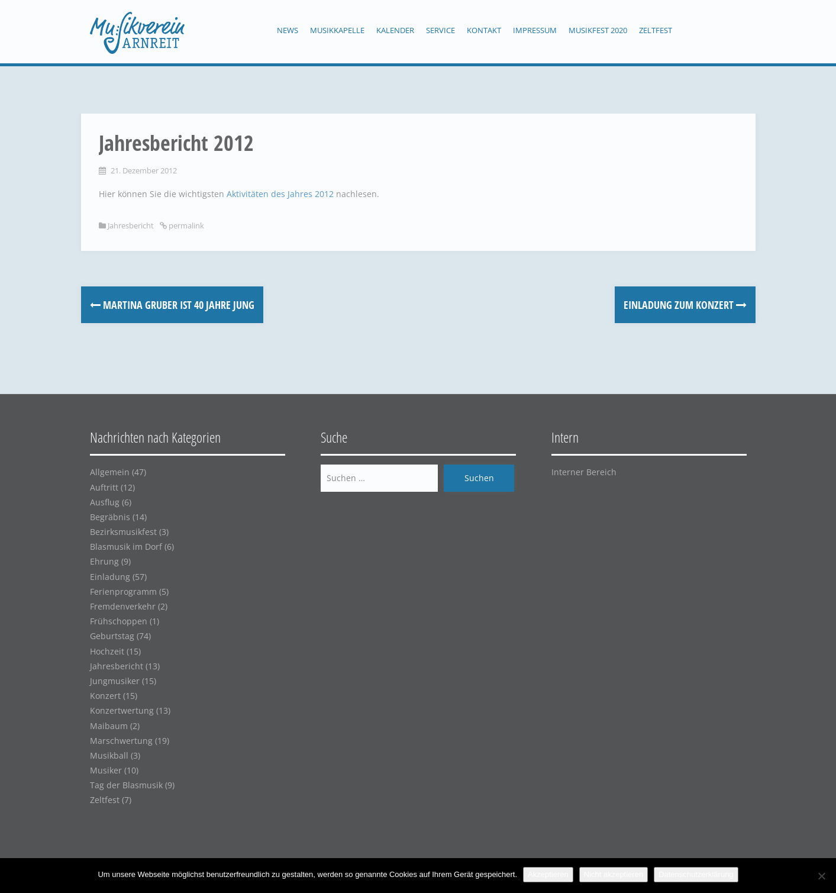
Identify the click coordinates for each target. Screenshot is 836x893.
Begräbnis (110, 517)
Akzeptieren (548, 874)
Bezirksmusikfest (123, 531)
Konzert (105, 695)
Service (440, 30)
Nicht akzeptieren (613, 874)
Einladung (110, 576)
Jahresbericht (131, 225)
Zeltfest (655, 30)
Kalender (395, 30)
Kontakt (484, 30)
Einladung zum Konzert (685, 305)
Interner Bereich (583, 472)
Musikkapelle (337, 30)
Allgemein (110, 472)
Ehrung (104, 561)
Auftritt (104, 487)
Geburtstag (112, 635)
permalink (185, 225)
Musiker (106, 770)
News (287, 30)
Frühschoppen (118, 621)
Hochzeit (107, 651)
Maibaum (109, 725)
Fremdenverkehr (123, 606)
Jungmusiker (115, 680)
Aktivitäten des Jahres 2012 (280, 193)
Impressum (535, 30)
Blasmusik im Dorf (126, 546)
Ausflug (105, 502)
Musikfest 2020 (598, 30)
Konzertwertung (122, 710)
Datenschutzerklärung (696, 874)
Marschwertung (121, 740)
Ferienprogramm (123, 591)
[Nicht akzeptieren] (821, 876)
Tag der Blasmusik (126, 785)
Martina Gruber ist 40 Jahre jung (172, 305)
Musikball (109, 755)
